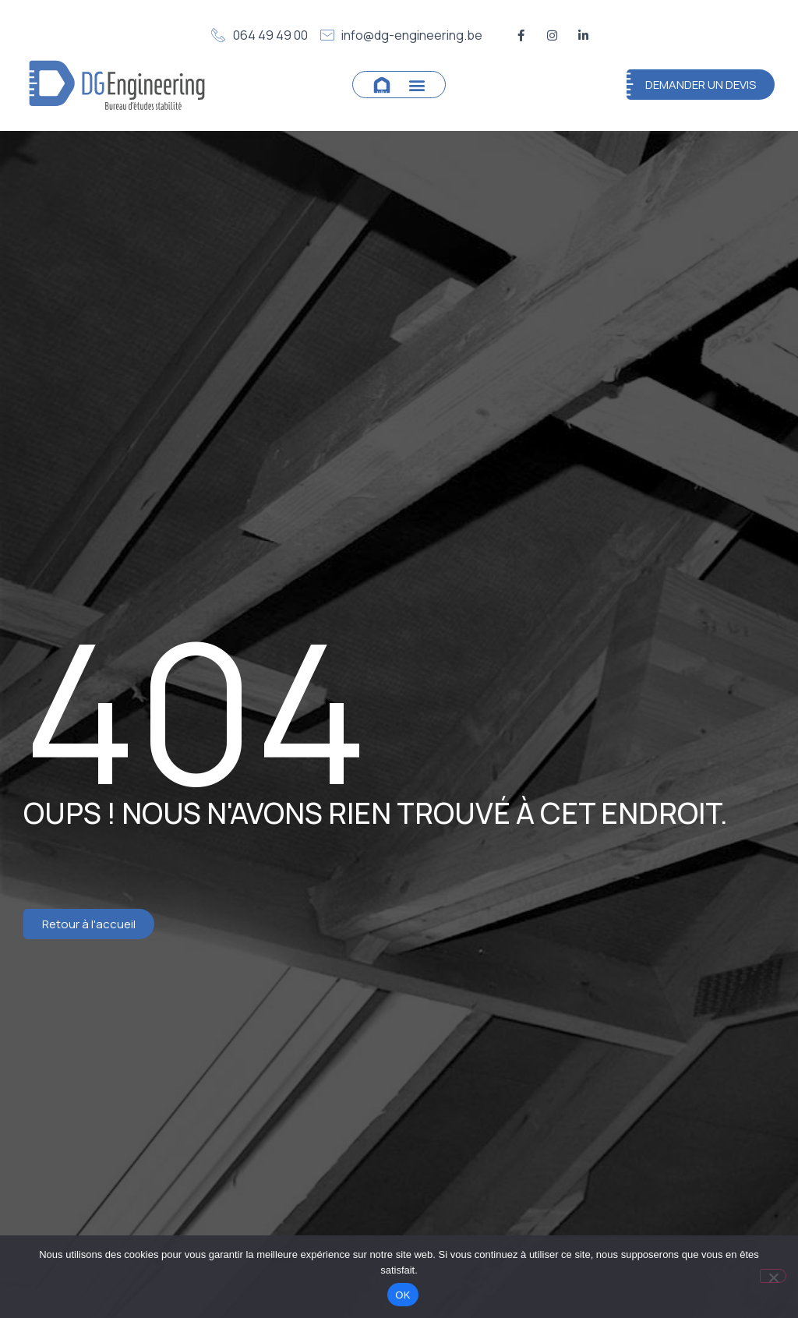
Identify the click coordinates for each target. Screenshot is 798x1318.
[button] (417, 84)
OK (402, 1295)
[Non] (773, 1276)
